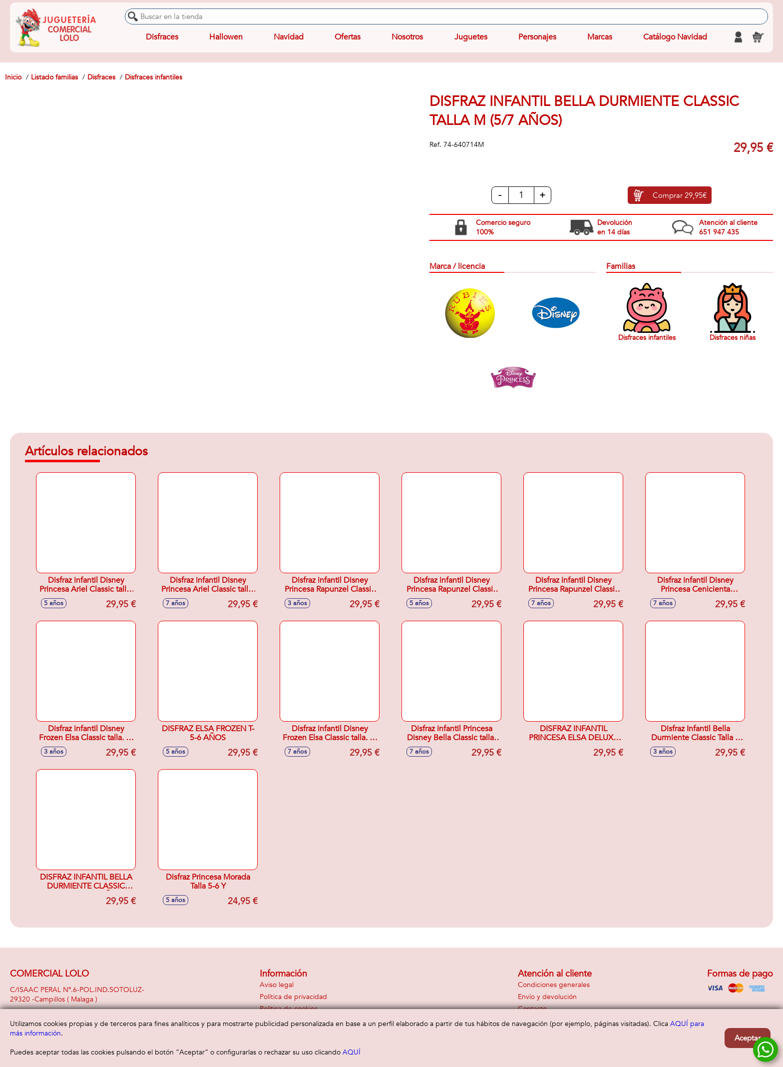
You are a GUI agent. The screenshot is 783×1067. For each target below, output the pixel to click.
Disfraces (162, 36)
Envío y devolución (547, 997)
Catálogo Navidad (675, 36)
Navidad (289, 36)
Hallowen (226, 36)
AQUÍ (352, 1052)
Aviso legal (277, 985)
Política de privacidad (293, 997)
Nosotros (407, 36)
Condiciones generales (554, 985)
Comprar (680, 195)
